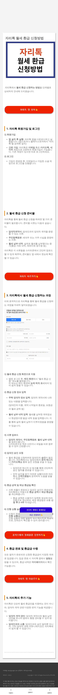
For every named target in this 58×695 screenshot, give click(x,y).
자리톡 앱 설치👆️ (29, 110)
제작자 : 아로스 (7, 675)
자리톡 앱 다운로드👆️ (29, 579)
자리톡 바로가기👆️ (29, 276)
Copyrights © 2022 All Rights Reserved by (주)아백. (41, 675)
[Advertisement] (29, 15)
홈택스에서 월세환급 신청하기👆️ (29, 535)
